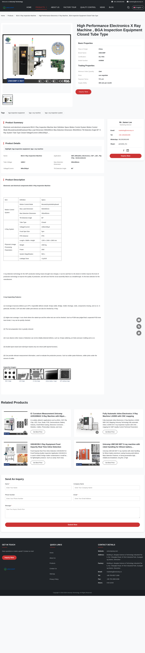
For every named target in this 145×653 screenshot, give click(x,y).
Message (8, 505)
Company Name (79, 484)
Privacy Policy (54, 581)
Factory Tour (70, 7)
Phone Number (10, 495)
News (102, 7)
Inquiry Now (125, 156)
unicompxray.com (112, 552)
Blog (111, 7)
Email (76, 495)
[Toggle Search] (128, 7)
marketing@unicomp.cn (136, 1)
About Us (55, 7)
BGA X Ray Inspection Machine (26, 15)
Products (40, 7)
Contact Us (53, 570)
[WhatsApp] (138, 333)
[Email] (138, 320)
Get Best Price (37, 432)
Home (28, 7)
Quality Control (88, 7)
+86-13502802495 (124, 135)
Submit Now (72, 526)
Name (7, 484)
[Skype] (138, 326)
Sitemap (52, 575)
